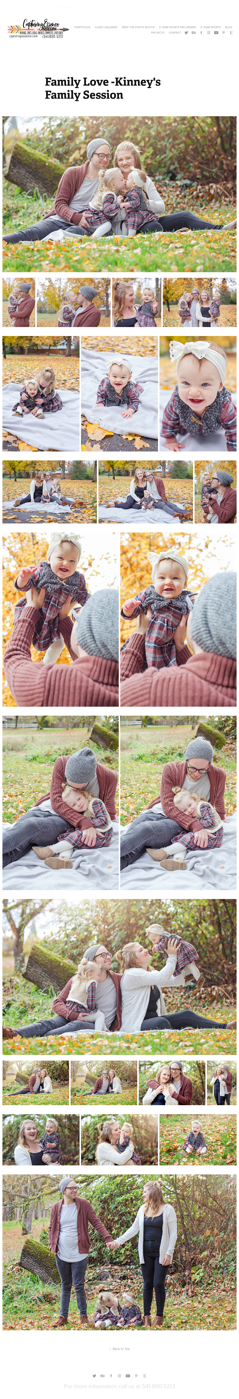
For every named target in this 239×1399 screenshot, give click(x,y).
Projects (157, 33)
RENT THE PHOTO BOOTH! (138, 27)
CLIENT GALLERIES (106, 27)
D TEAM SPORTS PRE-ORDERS (177, 27)
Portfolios (82, 27)
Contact (175, 33)
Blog (228, 27)
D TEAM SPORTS (211, 27)
